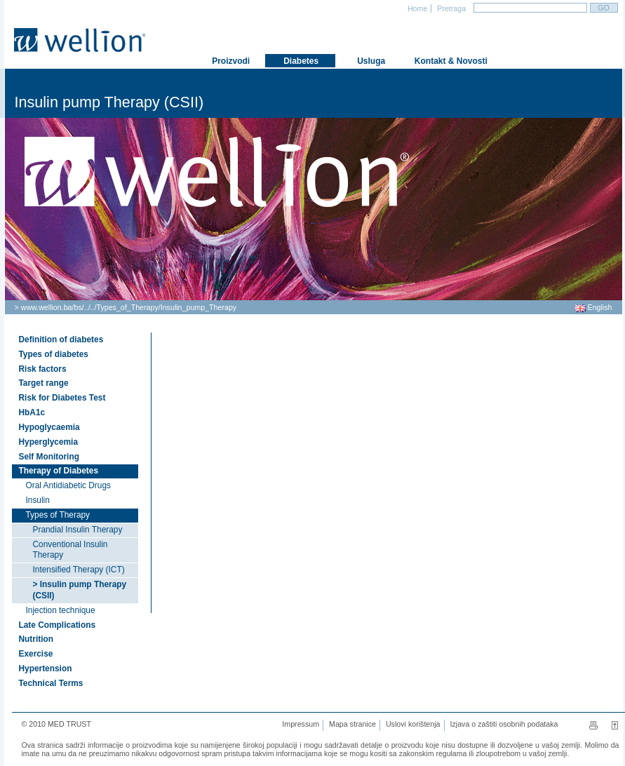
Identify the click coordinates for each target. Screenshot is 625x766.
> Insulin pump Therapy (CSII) (80, 589)
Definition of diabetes (61, 339)
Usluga (370, 61)
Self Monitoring (49, 457)
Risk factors (43, 369)
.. (86, 307)
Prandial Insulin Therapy (78, 530)
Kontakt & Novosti (444, 61)
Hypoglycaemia (49, 427)
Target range (44, 383)
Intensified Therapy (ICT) (79, 569)
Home (416, 8)
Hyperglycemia (49, 442)
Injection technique (60, 610)
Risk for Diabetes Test (62, 398)
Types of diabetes (53, 354)
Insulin (38, 500)
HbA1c (32, 412)
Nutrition (36, 639)
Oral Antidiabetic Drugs (68, 485)
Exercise (36, 654)
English (593, 307)
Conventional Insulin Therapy (70, 549)
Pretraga (450, 8)
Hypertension (45, 668)
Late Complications (57, 625)
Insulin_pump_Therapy (198, 307)
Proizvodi (230, 61)
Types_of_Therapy (128, 307)
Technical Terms (51, 683)
